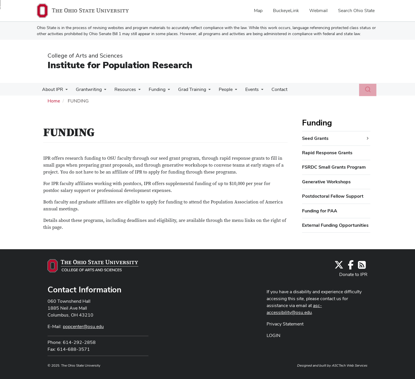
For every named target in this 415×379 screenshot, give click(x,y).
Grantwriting (87, 89)
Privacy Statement (285, 324)
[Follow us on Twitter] (339, 267)
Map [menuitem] (258, 10)
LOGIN (273, 335)
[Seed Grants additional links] (367, 138)
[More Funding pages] (163, 91)
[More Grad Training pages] (203, 91)
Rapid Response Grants (327, 153)
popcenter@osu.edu (83, 326)
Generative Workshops (326, 182)
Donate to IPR (353, 274)
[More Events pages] (253, 91)
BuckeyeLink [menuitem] (286, 10)
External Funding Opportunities (335, 225)
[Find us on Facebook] (351, 267)
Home (54, 101)
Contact (271, 89)
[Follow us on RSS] (362, 267)
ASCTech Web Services (349, 365)
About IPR (52, 89)
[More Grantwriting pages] (102, 91)
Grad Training (187, 89)
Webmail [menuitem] (318, 10)
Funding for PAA (319, 211)
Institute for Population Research (120, 65)
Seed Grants (315, 138)
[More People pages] (228, 91)
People (219, 89)
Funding (153, 89)
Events (244, 89)
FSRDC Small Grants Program (334, 167)
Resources (122, 89)
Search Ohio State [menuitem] (356, 10)
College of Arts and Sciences (85, 55)
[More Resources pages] (135, 91)
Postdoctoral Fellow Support (332, 196)
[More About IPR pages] (65, 91)
